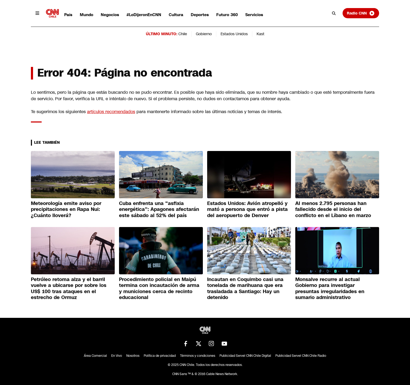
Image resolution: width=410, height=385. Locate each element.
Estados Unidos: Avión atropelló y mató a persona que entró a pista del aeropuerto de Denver (247, 209)
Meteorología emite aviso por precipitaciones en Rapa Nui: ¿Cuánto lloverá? (66, 209)
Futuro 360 (227, 14)
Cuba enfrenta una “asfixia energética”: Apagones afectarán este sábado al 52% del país (159, 209)
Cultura (176, 14)
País (68, 14)
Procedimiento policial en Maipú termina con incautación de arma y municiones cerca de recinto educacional (159, 288)
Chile (182, 34)
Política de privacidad (160, 356)
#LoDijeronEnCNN (144, 14)
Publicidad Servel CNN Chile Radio (300, 356)
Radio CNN (361, 13)
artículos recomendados (111, 112)
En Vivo (116, 356)
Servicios (254, 14)
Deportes (200, 14)
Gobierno (204, 34)
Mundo (86, 14)
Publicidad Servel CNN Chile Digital (245, 356)
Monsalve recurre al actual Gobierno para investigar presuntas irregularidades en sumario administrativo (329, 288)
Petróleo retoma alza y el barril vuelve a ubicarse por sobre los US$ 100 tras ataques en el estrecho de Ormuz (68, 288)
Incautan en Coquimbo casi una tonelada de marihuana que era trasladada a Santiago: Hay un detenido (245, 288)
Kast (260, 34)
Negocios (110, 14)
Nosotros (132, 356)
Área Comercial (95, 356)
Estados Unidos (234, 34)
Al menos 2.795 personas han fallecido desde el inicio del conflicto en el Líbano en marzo (333, 209)
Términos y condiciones (197, 356)
